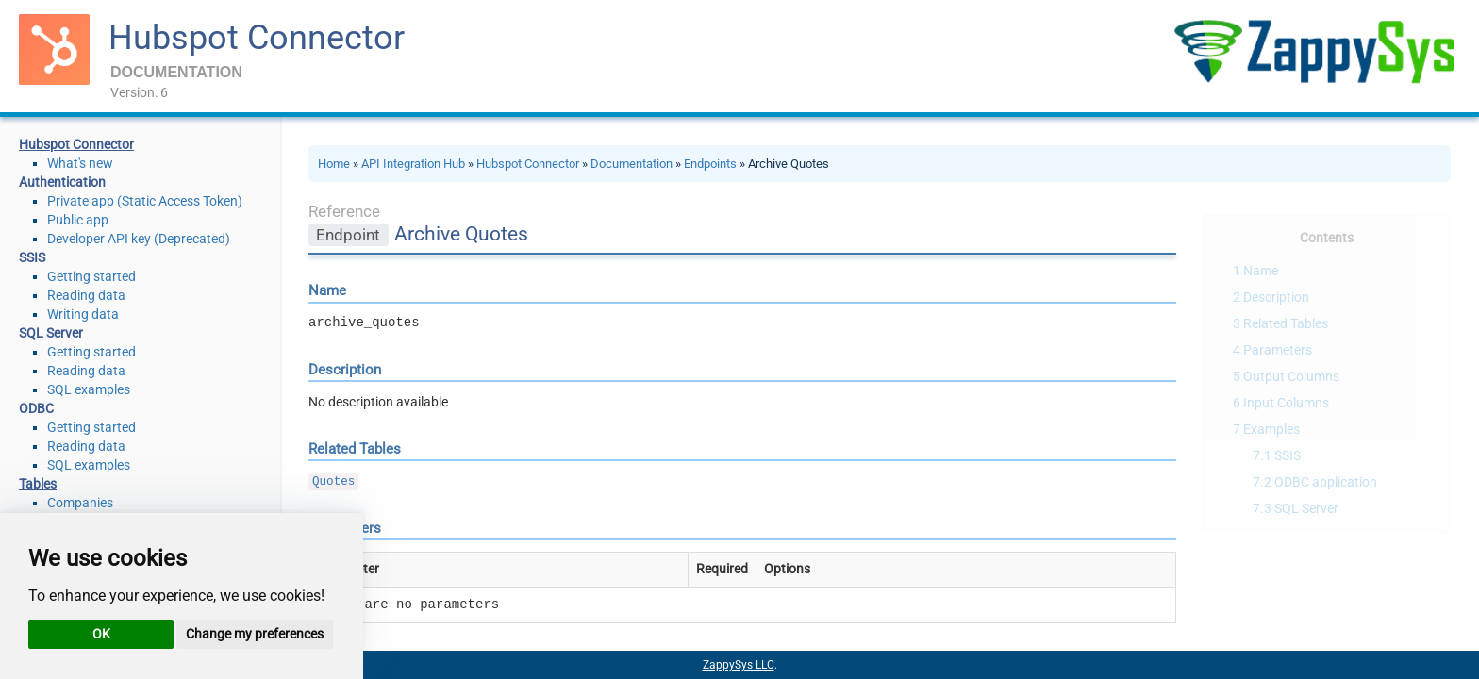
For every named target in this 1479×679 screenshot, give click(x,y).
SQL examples (88, 389)
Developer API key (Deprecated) (138, 238)
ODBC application (1325, 481)
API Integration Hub (413, 164)
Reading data (86, 295)
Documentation (631, 164)
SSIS (1287, 455)
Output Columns (1291, 376)
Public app (77, 219)
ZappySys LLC (738, 664)
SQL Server (1306, 508)
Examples (1271, 429)
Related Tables (1285, 323)
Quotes (333, 482)
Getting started (91, 276)
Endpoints (710, 164)
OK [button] (101, 633)
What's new (80, 163)
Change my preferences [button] (255, 633)
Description (1276, 297)
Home (334, 164)
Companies (80, 502)
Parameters (1277, 349)
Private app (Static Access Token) (144, 200)
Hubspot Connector (256, 38)
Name (1260, 270)
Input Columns (1286, 402)
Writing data (83, 314)
